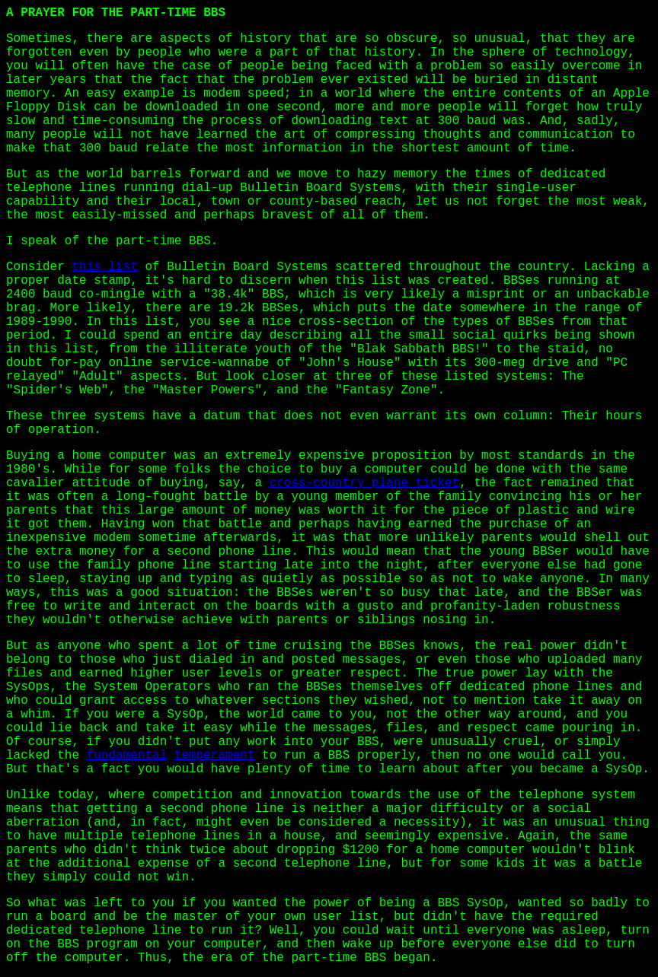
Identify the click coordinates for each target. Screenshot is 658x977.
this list (104, 267)
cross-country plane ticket (365, 483)
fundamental (127, 755)
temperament (214, 755)
